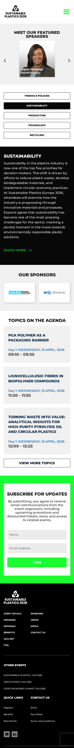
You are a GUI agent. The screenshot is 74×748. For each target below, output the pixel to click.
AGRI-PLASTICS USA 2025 (17, 682)
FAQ (6, 645)
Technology (37, 125)
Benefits (9, 632)
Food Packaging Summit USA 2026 (24, 688)
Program (10, 626)
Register (8, 707)
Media (34, 626)
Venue (34, 620)
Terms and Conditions (43, 721)
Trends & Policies (37, 95)
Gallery (9, 638)
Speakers (10, 620)
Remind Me (10, 721)
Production (37, 115)
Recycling (37, 135)
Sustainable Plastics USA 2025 (23, 675)
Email (34, 707)
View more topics (37, 463)
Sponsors (37, 613)
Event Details (13, 613)
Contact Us (38, 632)
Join (37, 562)
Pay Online (36, 714)
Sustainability (37, 105)
